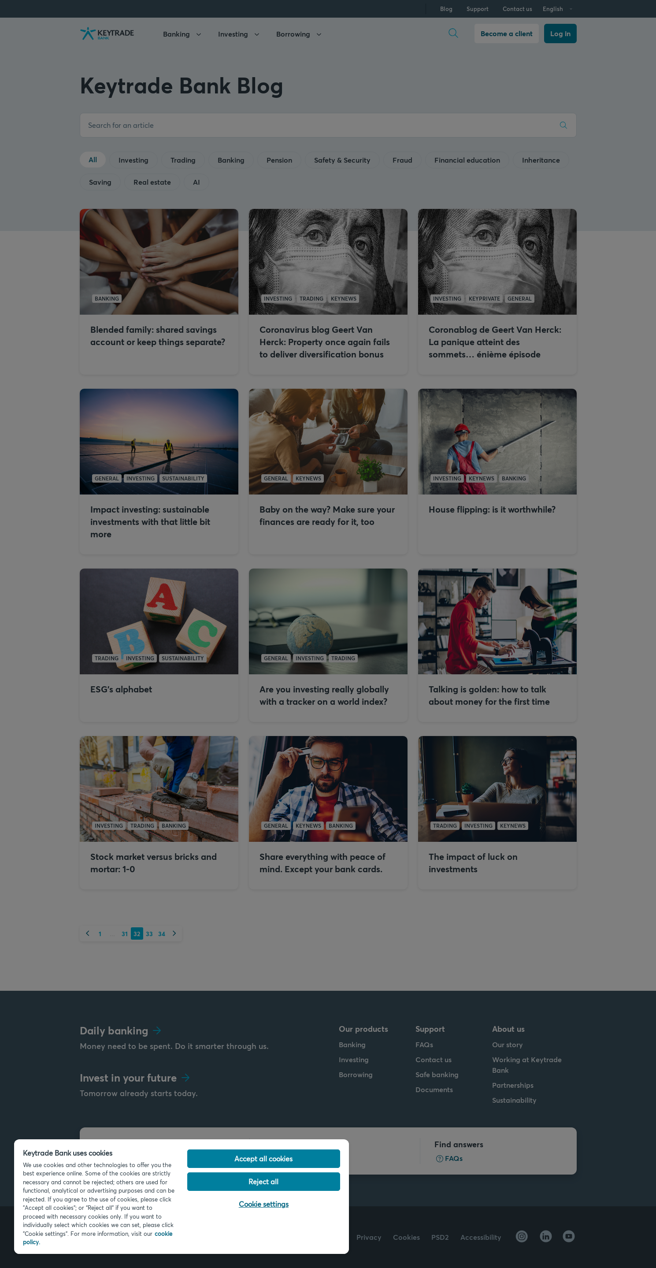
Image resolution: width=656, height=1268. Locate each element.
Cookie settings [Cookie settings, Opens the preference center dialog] (264, 1204)
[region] (181, 1196)
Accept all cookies (263, 1158)
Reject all (263, 1181)
